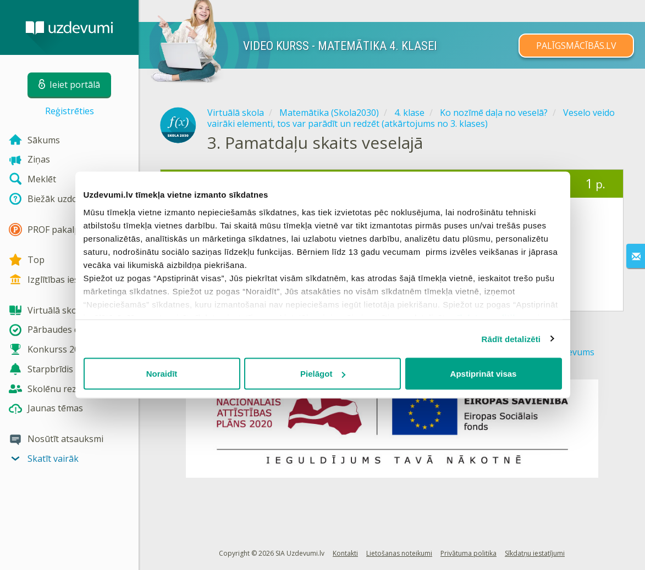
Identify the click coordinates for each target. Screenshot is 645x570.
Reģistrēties (69, 110)
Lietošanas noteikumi (399, 553)
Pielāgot (322, 373)
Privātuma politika (468, 553)
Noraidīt (162, 373)
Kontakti (345, 553)
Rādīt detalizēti (511, 338)
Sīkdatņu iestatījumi (535, 553)
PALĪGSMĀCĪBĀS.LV (576, 46)
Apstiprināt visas (483, 373)
